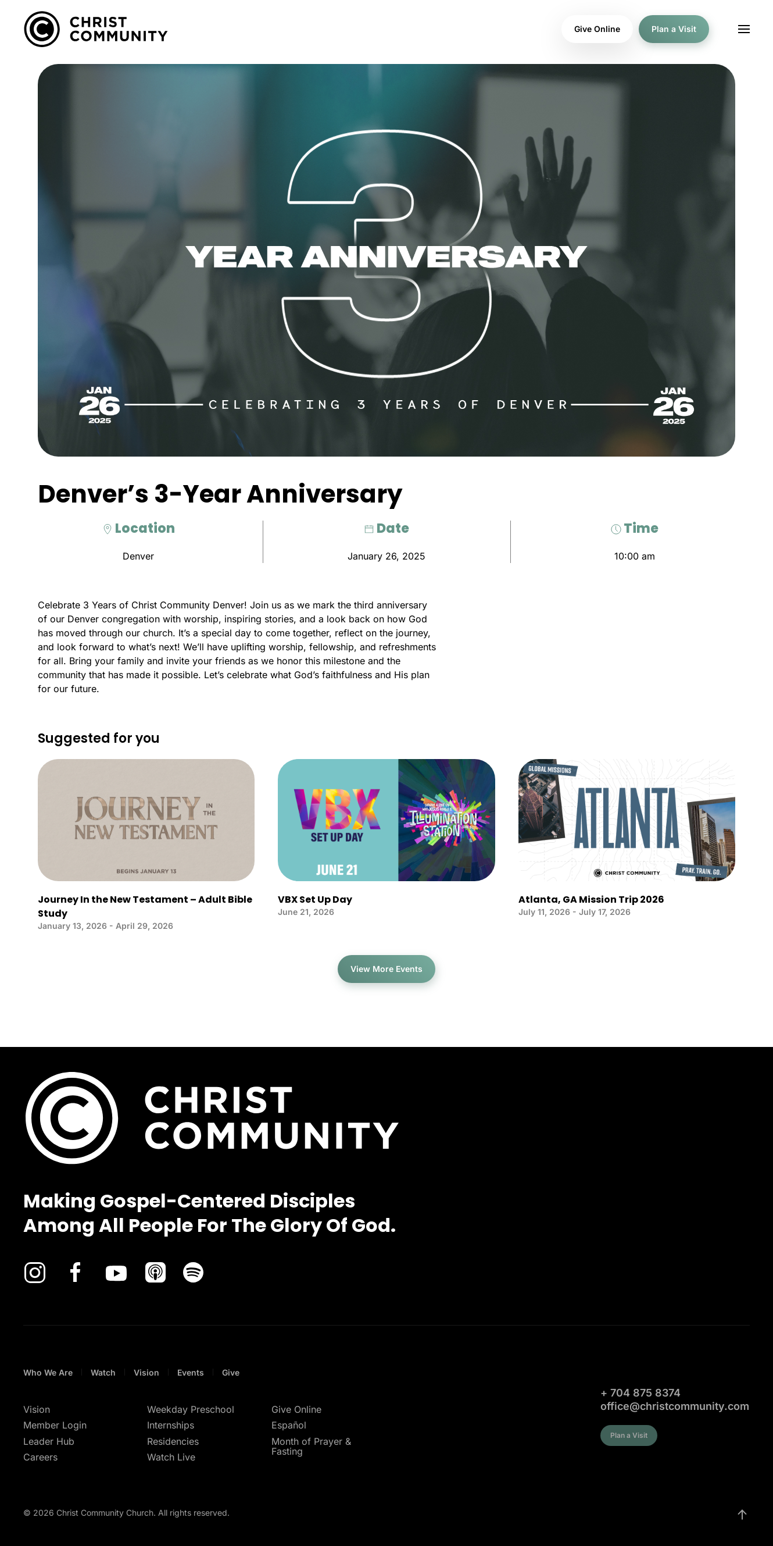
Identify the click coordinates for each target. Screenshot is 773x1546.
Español (288, 1425)
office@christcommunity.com (674, 1406)
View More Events (386, 969)
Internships (170, 1425)
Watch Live (171, 1457)
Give (230, 1372)
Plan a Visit (674, 29)
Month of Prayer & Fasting (311, 1446)
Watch (103, 1372)
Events (190, 1372)
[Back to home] (96, 29)
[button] (744, 29)
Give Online (597, 29)
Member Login (55, 1425)
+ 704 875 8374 (640, 1393)
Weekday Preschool (190, 1409)
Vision (146, 1372)
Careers (40, 1457)
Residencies (173, 1441)
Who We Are (48, 1372)
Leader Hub (48, 1441)
